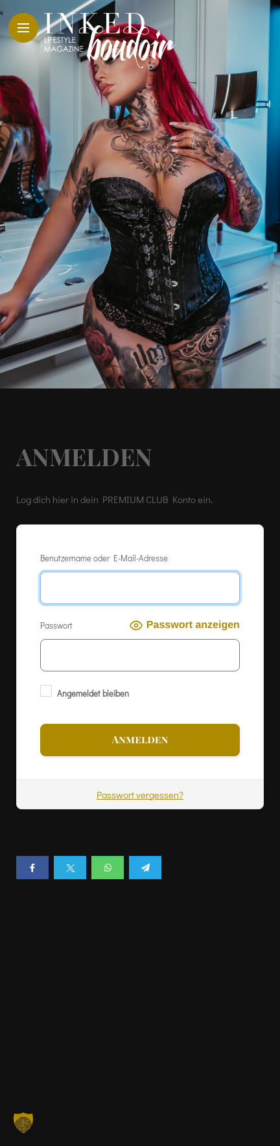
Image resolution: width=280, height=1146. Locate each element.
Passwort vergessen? (140, 794)
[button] (23, 1122)
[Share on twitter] (70, 867)
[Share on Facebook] (32, 867)
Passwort (56, 625)
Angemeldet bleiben (84, 692)
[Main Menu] (23, 28)
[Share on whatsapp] (107, 867)
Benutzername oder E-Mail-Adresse (104, 557)
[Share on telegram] (145, 867)
